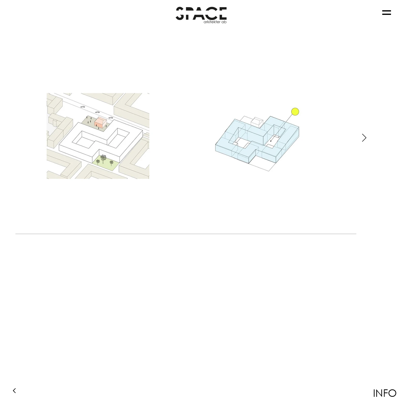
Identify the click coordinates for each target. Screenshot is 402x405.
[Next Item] (364, 138)
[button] (386, 12)
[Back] (14, 390)
